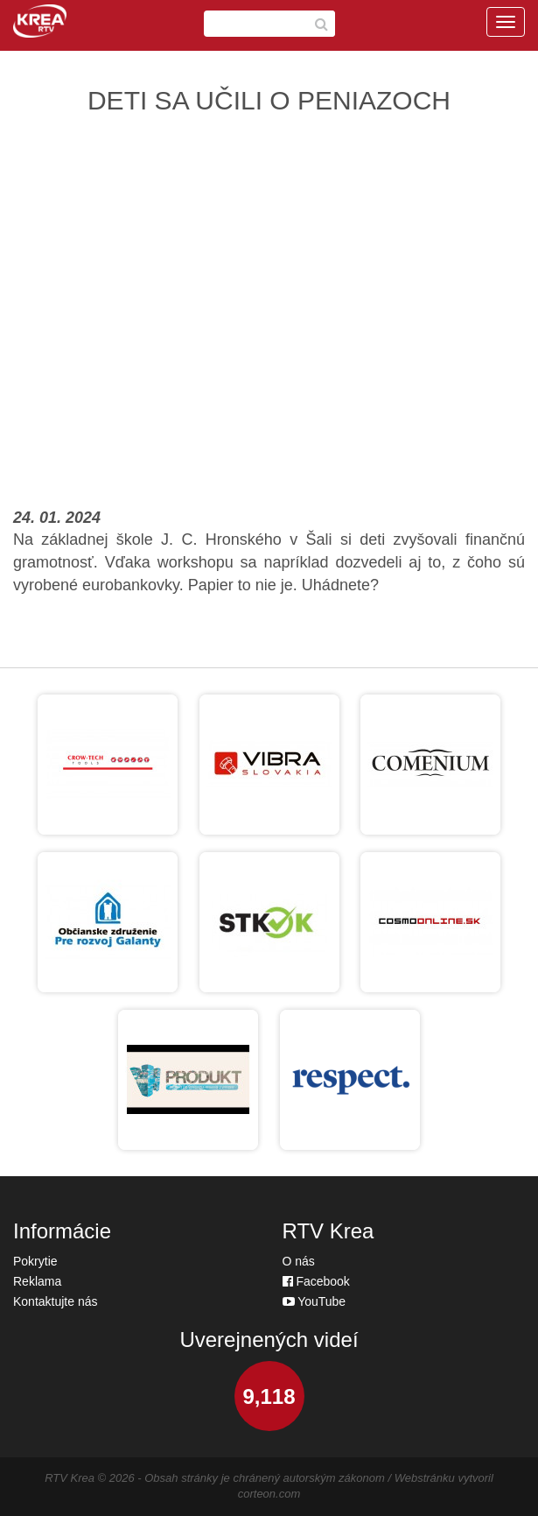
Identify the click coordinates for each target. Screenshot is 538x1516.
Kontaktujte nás (55, 1301)
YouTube (314, 1301)
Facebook (316, 1281)
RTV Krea (69, 1477)
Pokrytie (35, 1261)
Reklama (37, 1281)
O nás (299, 1261)
